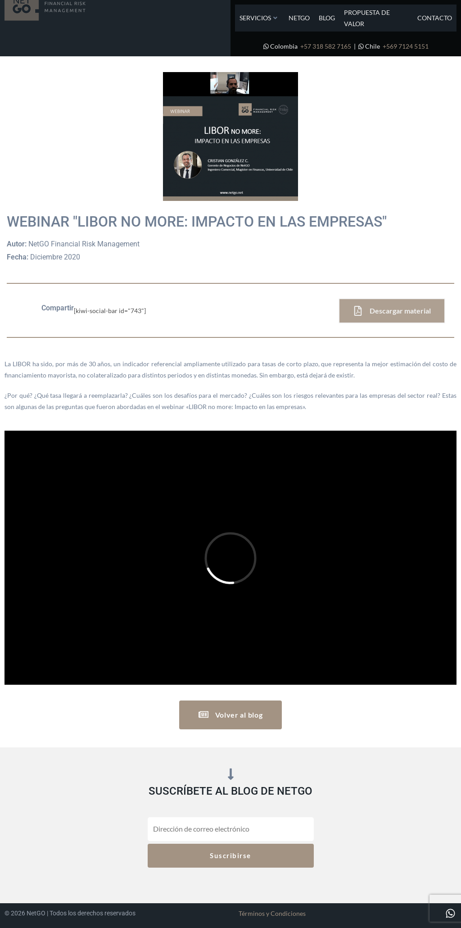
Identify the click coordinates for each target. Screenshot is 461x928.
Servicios (258, 18)
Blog (327, 18)
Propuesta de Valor (367, 18)
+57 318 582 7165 (325, 46)
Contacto (434, 18)
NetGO (299, 18)
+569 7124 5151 (406, 46)
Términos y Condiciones (272, 913)
